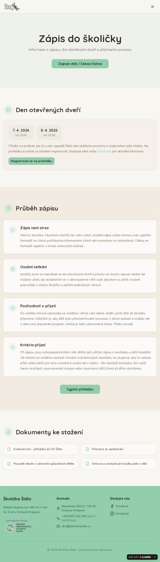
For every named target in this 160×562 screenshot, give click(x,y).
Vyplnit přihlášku (80, 389)
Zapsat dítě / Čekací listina (80, 64)
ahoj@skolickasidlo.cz (76, 526)
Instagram (119, 514)
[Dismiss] (155, 557)
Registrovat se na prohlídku (31, 161)
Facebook (104, 151)
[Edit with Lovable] (139, 557)
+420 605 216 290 (79, 518)
